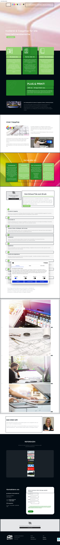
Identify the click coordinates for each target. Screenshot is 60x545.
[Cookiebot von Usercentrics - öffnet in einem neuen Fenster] (44, 263)
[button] (27, 206)
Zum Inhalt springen (4, 1)
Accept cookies (13, 198)
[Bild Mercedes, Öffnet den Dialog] (30, 476)
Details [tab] (30, 265)
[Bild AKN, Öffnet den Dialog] (31, 466)
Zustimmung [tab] (17, 265)
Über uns (44, 4)
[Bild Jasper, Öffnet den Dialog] (31, 461)
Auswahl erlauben (30, 281)
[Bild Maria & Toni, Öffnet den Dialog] (30, 458)
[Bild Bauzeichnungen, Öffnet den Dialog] (31, 355)
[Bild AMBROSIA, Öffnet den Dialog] (30, 455)
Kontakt (49, 4)
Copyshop (34, 4)
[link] (13, 192)
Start (30, 4)
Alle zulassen (42, 281)
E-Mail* (29, 499)
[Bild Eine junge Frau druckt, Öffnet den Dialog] (31, 383)
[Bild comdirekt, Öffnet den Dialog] (30, 463)
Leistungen (39, 4)
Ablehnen (18, 281)
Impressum (44, 537)
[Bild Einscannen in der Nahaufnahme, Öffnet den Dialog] (31, 411)
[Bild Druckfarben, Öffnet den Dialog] (31, 327)
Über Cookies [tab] (42, 265)
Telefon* (29, 496)
